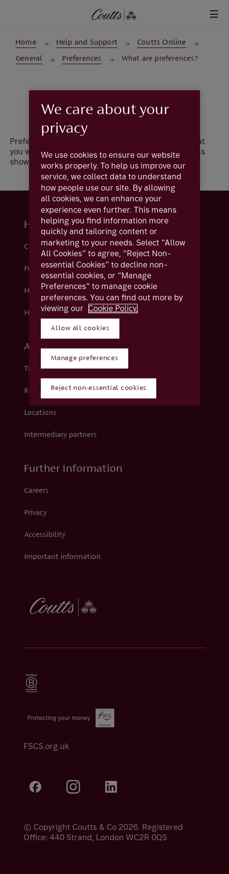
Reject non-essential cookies (98, 388)
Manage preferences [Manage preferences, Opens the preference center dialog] (84, 358)
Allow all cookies (80, 328)
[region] (114, 248)
